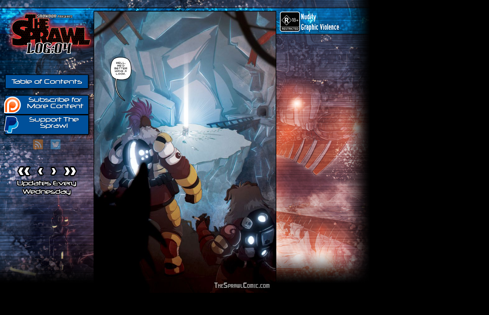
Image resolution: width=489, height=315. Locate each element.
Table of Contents (47, 82)
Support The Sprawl (42, 124)
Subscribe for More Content (44, 104)
